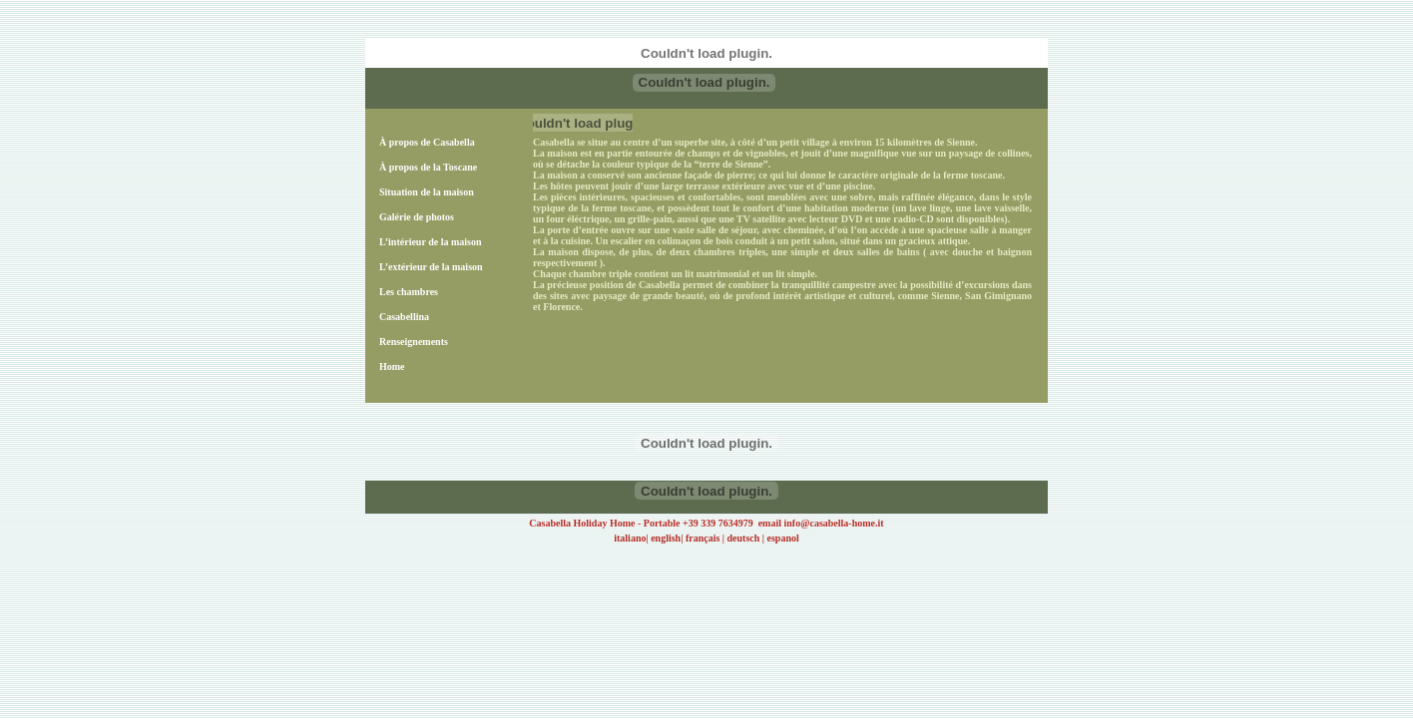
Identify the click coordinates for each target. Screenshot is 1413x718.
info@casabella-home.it (833, 523)
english (666, 538)
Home (392, 366)
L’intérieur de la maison (430, 241)
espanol (783, 538)
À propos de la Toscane (428, 167)
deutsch (743, 538)
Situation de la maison (426, 191)
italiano (630, 538)
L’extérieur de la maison (431, 266)
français (702, 538)
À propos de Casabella (427, 142)
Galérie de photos (416, 216)
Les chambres (408, 291)
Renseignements (413, 341)
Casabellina (404, 316)
